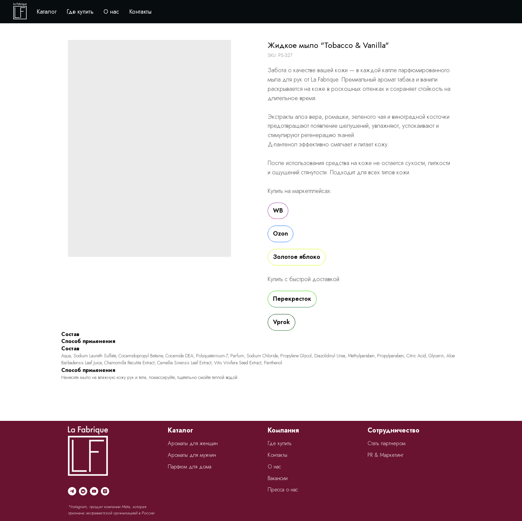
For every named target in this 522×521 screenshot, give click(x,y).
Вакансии (278, 478)
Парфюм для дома (189, 466)
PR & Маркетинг (385, 455)
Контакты (140, 11)
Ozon (280, 233)
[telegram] (72, 491)
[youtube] (94, 491)
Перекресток (292, 298)
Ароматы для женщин (193, 443)
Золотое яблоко (296, 257)
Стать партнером (386, 443)
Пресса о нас (283, 489)
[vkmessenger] (83, 491)
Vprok (281, 322)
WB (278, 210)
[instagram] (105, 491)
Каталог (47, 11)
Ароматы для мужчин (192, 455)
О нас (111, 11)
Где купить (80, 11)
